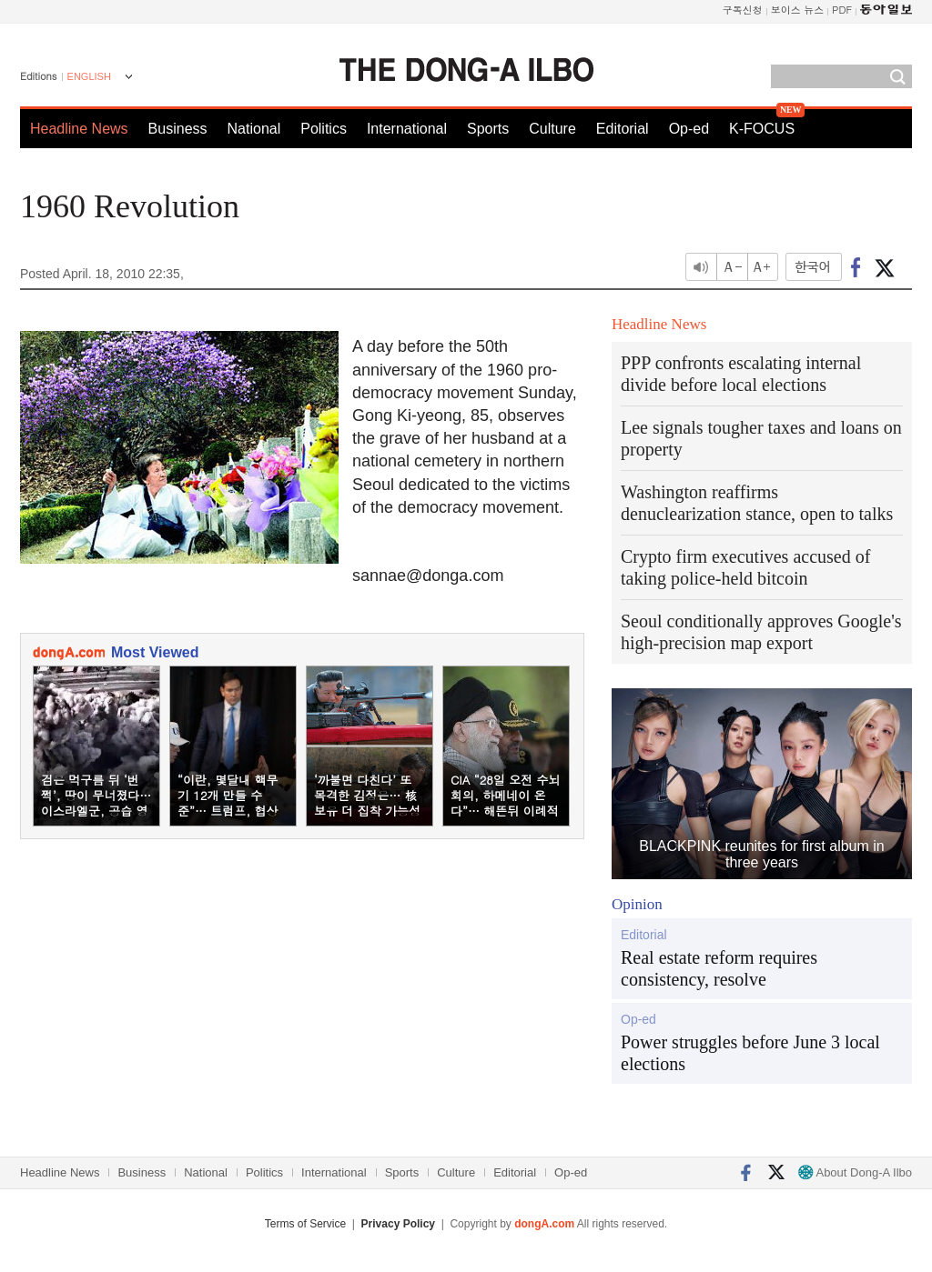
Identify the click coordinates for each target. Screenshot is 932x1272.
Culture (552, 128)
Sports (488, 128)
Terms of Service (305, 1223)
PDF (842, 9)
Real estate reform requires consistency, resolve (719, 968)
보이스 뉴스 (798, 9)
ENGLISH (89, 76)
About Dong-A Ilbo (855, 1172)
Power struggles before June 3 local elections (750, 1053)
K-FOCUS (762, 128)
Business (178, 128)
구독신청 (743, 9)
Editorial (622, 128)
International (407, 128)
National (254, 128)
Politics (323, 128)
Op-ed (689, 128)
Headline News (79, 128)
